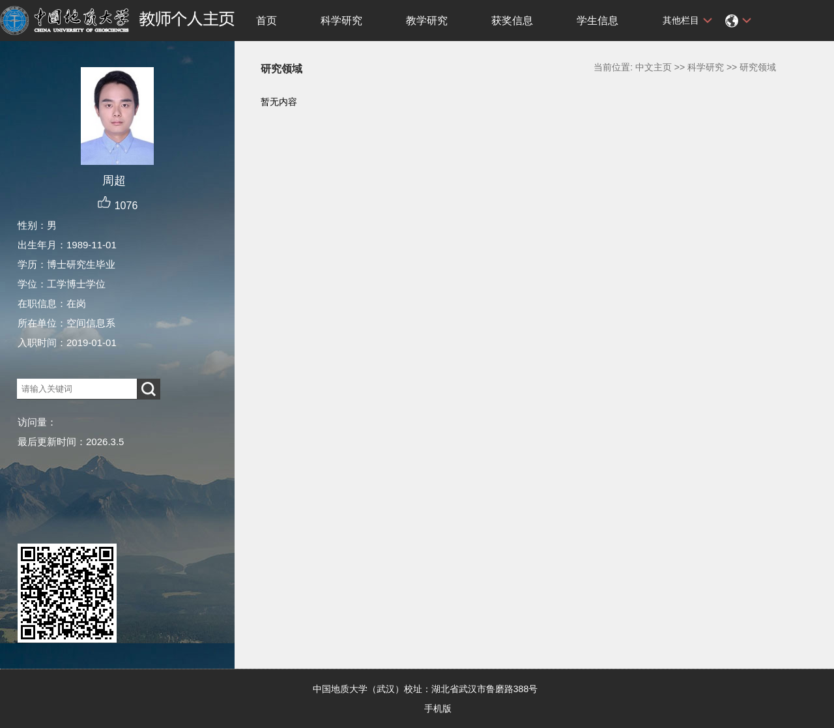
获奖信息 (512, 20)
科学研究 (341, 20)
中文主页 (653, 67)
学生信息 (597, 20)
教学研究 (427, 20)
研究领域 (758, 67)
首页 (266, 20)
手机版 (438, 708)
